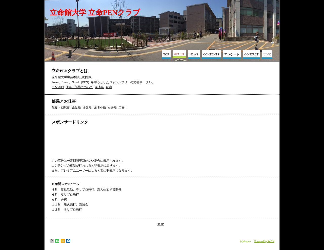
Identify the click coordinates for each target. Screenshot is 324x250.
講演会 (99, 87)
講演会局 (100, 108)
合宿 (109, 87)
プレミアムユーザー (74, 170)
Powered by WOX (264, 241)
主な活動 (58, 87)
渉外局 (87, 108)
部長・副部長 (61, 108)
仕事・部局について (79, 87)
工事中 (123, 108)
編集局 (76, 108)
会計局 (112, 108)
